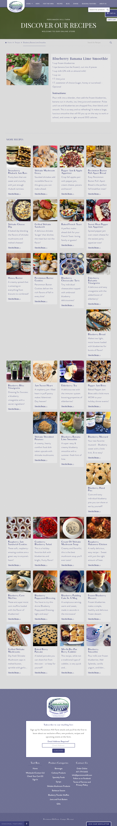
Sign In (35, 779)
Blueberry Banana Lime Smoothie (34, 42)
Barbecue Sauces (58, 790)
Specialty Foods (58, 777)
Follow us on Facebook (82, 778)
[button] (29, 3)
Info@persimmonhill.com (82, 775)
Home (9, 42)
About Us (103, 4)
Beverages (59, 768)
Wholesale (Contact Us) (35, 773)
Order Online (82, 768)
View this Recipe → (14, 194)
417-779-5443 (82, 771)
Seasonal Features (12, 824)
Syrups (58, 781)
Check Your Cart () (35, 776)
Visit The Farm (48, 4)
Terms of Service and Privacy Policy (82, 783)
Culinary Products (59, 773)
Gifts (59, 804)
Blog (68, 4)
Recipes (60, 4)
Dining (75, 4)
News (37, 4)
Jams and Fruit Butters (58, 799)
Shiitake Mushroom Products (58, 786)
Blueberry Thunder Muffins (58, 795)
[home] (16, 6)
